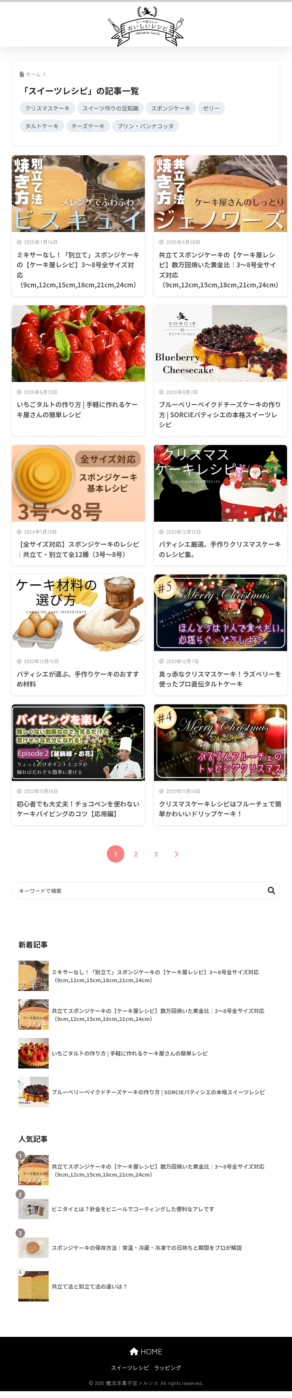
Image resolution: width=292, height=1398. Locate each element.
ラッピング (167, 1368)
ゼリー (213, 108)
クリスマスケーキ (47, 108)
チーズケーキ (89, 126)
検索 (271, 890)
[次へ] (176, 854)
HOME (146, 1351)
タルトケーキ (42, 126)
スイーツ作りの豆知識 (111, 108)
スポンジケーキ (172, 108)
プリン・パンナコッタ (146, 126)
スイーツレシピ (130, 1368)
